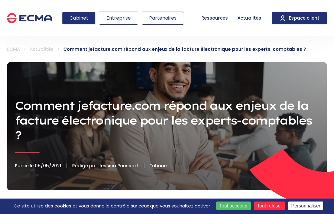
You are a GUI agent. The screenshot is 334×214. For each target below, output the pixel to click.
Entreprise (118, 18)
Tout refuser (269, 205)
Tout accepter (233, 205)
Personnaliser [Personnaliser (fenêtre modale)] (305, 205)
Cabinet (79, 18)
